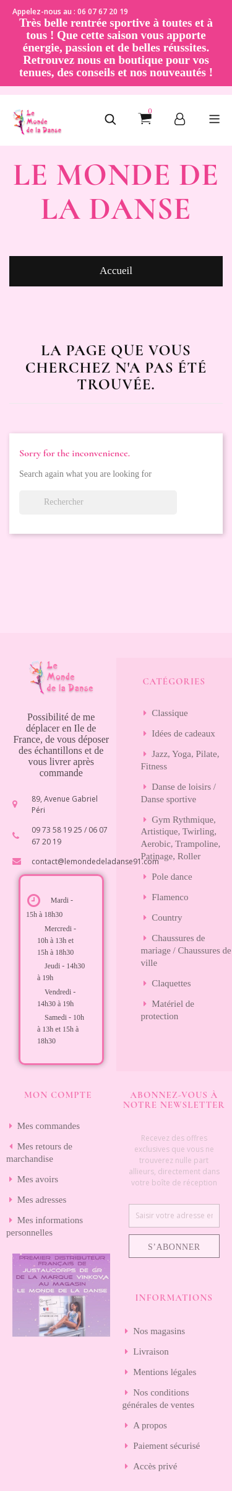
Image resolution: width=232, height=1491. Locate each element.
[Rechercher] (98, 502)
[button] (110, 120)
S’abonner (174, 1247)
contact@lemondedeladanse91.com (95, 861)
